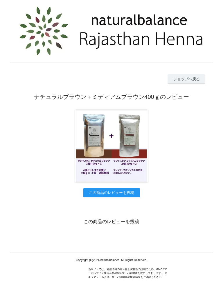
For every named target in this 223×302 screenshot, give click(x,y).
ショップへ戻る (186, 79)
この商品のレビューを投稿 (111, 192)
